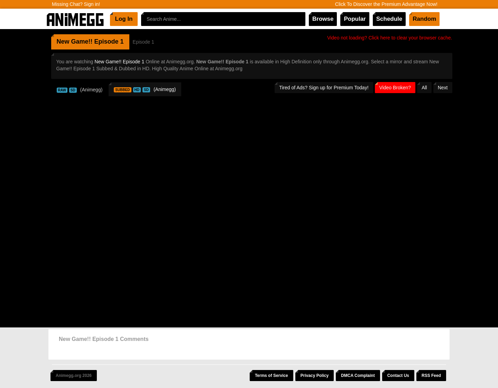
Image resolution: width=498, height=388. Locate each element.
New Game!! (75, 41)
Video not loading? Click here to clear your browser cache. (389, 37)
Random (424, 19)
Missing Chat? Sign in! (76, 4)
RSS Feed (431, 375)
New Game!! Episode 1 (119, 61)
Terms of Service (271, 375)
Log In (124, 19)
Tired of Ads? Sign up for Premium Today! (323, 87)
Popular (355, 19)
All (424, 87)
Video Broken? (395, 87)
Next (443, 87)
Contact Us (398, 375)
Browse (322, 19)
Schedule (389, 19)
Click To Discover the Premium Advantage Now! (386, 4)
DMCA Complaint (358, 375)
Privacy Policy (315, 375)
